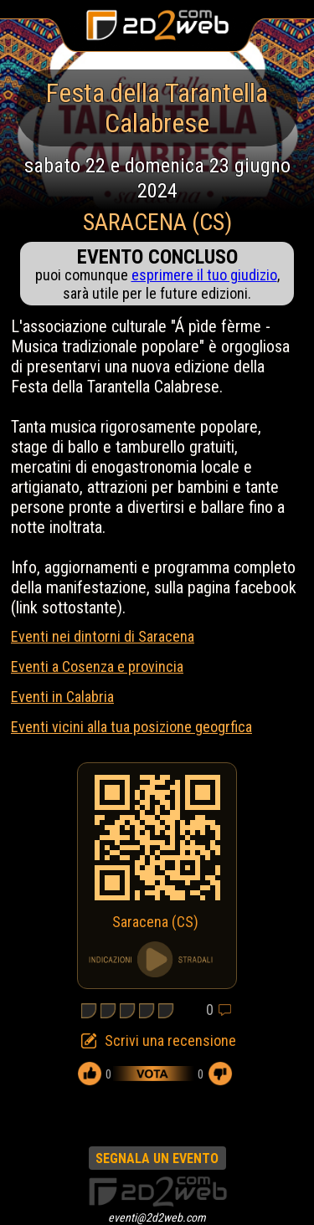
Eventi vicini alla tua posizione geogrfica (131, 727)
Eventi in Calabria (62, 696)
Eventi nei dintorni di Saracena (102, 636)
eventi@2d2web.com (157, 1217)
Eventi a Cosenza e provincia (97, 666)
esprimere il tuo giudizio (204, 275)
